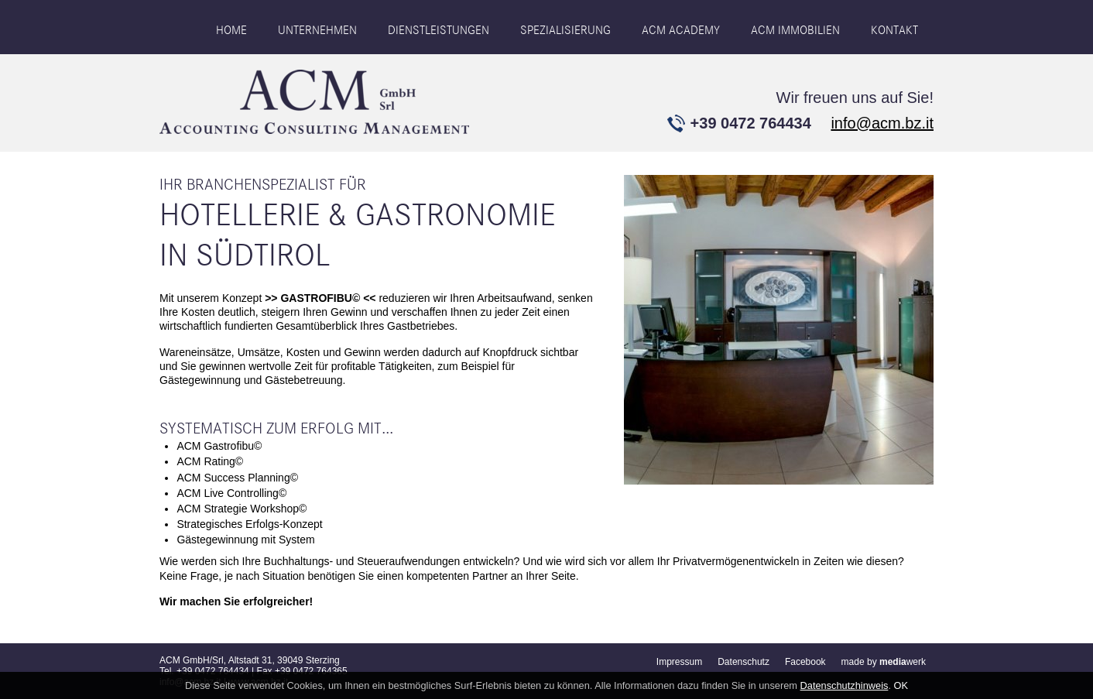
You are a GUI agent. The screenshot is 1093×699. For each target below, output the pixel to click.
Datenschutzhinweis (844, 685)
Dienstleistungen (438, 30)
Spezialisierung (565, 30)
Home (231, 30)
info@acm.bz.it (882, 123)
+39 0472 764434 (750, 123)
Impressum (679, 661)
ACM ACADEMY (681, 30)
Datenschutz (743, 661)
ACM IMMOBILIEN (795, 30)
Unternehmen (317, 30)
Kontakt (894, 30)
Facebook (805, 661)
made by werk (883, 661)
